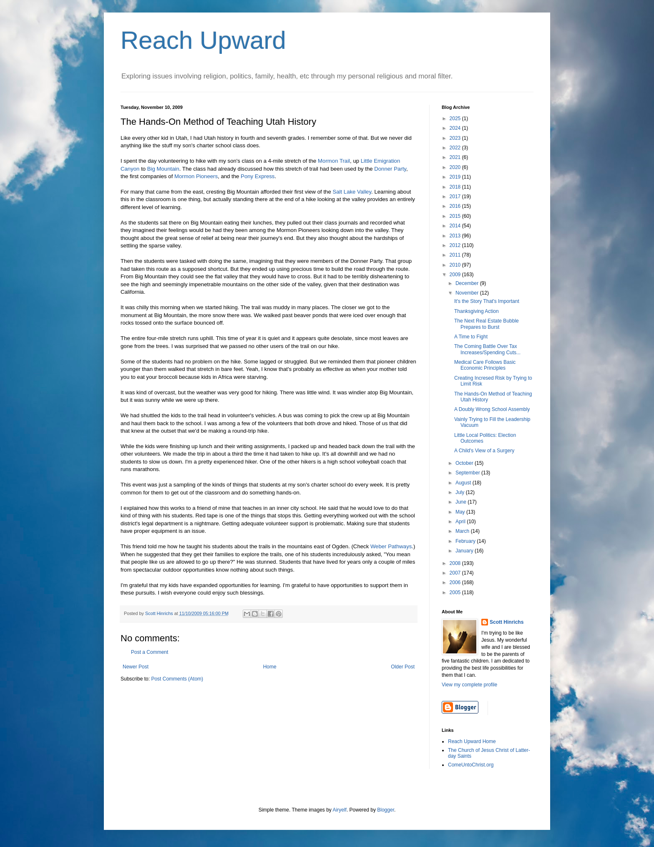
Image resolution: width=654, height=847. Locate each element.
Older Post (403, 667)
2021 (456, 157)
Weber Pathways (391, 546)
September (468, 473)
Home (270, 667)
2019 (456, 177)
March (463, 531)
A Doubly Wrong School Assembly (492, 409)
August (464, 483)
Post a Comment (149, 652)
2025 (456, 118)
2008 (456, 563)
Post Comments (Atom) (177, 679)
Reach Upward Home (472, 741)
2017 (456, 196)
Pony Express (257, 176)
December (467, 283)
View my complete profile (469, 685)
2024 (456, 128)
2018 (456, 187)
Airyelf (340, 810)
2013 (456, 236)
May (460, 512)
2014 (456, 226)
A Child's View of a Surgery (484, 451)
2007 (456, 573)
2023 (456, 138)
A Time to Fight (471, 337)
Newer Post (135, 667)
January (465, 551)
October (465, 463)
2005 (456, 592)
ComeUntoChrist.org (470, 765)
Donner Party (390, 169)
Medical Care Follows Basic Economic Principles (485, 365)
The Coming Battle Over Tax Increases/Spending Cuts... (487, 349)
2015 (456, 216)
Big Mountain (163, 169)
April (461, 521)
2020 (456, 167)
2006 (456, 582)
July (460, 492)
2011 (456, 255)
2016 (456, 206)
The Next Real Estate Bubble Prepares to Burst (486, 324)
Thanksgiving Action (476, 311)
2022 (456, 148)
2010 (456, 265)
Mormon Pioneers (196, 176)
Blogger (385, 810)
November (467, 293)
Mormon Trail (334, 161)
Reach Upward (203, 40)
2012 (456, 245)
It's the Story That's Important (486, 301)
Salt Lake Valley (351, 192)
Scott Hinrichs (506, 622)
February (466, 541)
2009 (456, 274)
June (461, 502)
